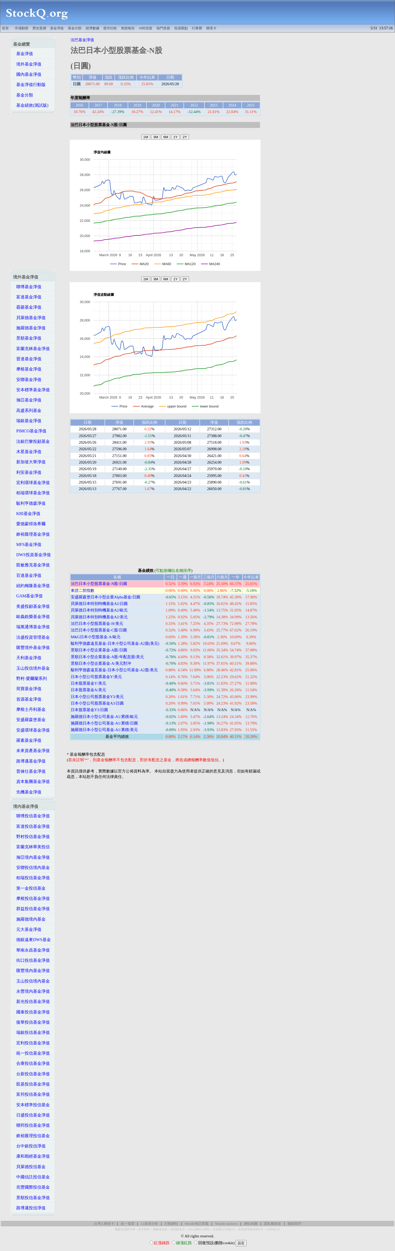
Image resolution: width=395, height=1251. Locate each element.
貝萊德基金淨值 (29, 317)
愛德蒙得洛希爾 (29, 524)
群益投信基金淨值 (31, 908)
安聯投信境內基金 (31, 867)
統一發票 (127, 1224)
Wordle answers (226, 1224)
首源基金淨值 (27, 699)
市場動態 (21, 28)
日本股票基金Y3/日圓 (89, 710)
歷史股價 (39, 28)
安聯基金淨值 (27, 379)
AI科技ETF (273, 1229)
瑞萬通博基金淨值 (31, 627)
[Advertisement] (234, 12)
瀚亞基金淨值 (27, 400)
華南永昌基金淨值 (31, 950)
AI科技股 (146, 28)
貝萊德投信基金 (29, 1166)
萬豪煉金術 (160, 1229)
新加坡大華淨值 (29, 462)
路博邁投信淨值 (29, 1208)
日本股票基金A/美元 (88, 690)
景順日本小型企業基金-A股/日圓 (99, 650)
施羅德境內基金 (29, 919)
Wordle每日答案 (197, 1224)
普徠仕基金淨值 (29, 771)
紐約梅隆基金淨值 (31, 585)
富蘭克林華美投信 (31, 847)
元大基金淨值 (27, 929)
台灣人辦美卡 (104, 1224)
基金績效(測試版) (30, 105)
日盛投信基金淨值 (31, 1115)
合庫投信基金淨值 (31, 1063)
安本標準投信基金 (31, 1105)
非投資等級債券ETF (250, 1229)
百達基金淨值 (27, 575)
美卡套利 (144, 1229)
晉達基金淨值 (27, 359)
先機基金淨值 (27, 792)
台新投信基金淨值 (31, 1074)
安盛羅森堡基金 (29, 719)
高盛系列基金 (27, 410)
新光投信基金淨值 (31, 1001)
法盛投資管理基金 (31, 637)
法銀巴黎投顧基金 (31, 441)
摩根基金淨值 (27, 369)
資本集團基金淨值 (31, 781)
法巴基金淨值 (82, 40)
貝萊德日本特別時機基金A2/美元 (99, 617)
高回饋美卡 (177, 1229)
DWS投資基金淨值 (32, 554)
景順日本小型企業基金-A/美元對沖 (101, 663)
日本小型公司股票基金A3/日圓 (97, 703)
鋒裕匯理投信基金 (31, 1136)
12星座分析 (149, 1224)
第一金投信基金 (29, 888)
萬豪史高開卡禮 (125, 1229)
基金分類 (75, 28)
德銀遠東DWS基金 (32, 939)
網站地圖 (251, 1224)
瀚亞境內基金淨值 (31, 857)
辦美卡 (211, 28)
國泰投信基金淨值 (31, 1012)
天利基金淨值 (27, 658)
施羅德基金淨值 (29, 328)
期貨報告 (128, 28)
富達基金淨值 (27, 297)
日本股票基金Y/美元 (88, 683)
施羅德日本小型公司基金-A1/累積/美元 (104, 730)
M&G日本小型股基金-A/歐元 (96, 637)
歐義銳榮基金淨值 (31, 616)
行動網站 (171, 1224)
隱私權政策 (272, 1224)
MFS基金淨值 (27, 544)
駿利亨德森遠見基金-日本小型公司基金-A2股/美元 (114, 670)
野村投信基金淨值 (31, 836)
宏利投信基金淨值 (31, 1043)
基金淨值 (57, 28)
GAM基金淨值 (28, 596)
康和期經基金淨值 (31, 1156)
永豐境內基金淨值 (31, 991)
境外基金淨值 (27, 64)
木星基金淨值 (27, 451)
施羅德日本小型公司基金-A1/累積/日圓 (104, 723)
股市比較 (110, 28)
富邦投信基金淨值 (31, 1094)
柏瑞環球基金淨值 (31, 493)
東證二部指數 (82, 590)
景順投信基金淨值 (31, 1197)
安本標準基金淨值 (31, 390)
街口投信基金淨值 (31, 960)
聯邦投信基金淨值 (31, 1125)
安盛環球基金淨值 (31, 730)
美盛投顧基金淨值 (31, 606)
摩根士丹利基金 (29, 709)
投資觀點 (181, 28)
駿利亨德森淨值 (29, 503)
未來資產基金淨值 (31, 750)
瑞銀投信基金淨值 (31, 1032)
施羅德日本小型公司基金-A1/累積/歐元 (104, 717)
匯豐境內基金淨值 (31, 970)
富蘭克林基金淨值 (31, 348)
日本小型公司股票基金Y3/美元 (97, 697)
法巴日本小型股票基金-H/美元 (97, 623)
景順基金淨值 (27, 338)
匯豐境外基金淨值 (31, 647)
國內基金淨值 (27, 74)
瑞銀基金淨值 (27, 420)
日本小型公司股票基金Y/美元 (96, 677)
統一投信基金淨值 (31, 1053)
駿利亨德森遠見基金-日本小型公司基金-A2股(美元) (115, 643)
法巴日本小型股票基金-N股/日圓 (99, 584)
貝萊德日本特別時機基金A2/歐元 (99, 610)
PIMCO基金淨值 (29, 431)
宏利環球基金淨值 (31, 482)
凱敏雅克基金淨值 (31, 565)
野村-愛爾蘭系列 (30, 678)
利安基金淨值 (27, 472)
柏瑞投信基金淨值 (31, 878)
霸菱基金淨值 (27, 307)
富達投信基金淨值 (31, 826)
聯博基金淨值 (27, 286)
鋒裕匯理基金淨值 (31, 534)
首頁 (5, 28)
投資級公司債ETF (224, 1229)
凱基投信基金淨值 (31, 1084)
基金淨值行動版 (29, 84)
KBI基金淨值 (26, 513)
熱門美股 (163, 28)
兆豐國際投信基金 (31, 1187)
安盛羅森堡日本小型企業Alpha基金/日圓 (105, 597)
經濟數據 (92, 28)
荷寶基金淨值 (27, 688)
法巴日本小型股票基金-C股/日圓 (99, 630)
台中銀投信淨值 (29, 1146)
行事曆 (197, 28)
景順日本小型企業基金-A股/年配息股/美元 (107, 657)
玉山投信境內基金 (31, 981)
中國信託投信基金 (31, 1177)
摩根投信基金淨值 (31, 898)
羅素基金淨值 (27, 740)
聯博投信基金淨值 (31, 816)
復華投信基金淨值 (31, 1022)
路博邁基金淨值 (29, 761)
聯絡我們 (294, 1224)
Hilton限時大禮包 (198, 1229)
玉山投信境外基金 (31, 668)
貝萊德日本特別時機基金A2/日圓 (99, 604)
